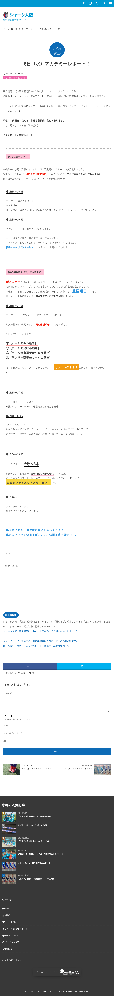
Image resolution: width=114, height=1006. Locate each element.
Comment (7, 693)
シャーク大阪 (9, 922)
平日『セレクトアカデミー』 (15, 78)
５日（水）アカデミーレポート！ (36, 768)
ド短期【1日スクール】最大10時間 (32, 825)
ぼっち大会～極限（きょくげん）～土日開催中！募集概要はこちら (37, 646)
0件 (22, 73)
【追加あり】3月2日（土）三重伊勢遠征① (35, 816)
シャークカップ (10, 935)
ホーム (6, 908)
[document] (58, 154)
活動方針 (7, 915)
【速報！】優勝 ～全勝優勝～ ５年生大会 (37, 878)
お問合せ (7, 949)
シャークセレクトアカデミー (15, 928)
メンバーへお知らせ (11, 942)
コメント (24, 673)
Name (5, 725)
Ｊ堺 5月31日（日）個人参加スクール (34, 863)
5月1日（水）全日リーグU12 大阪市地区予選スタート (41, 854)
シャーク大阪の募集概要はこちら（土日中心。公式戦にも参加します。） (40, 631)
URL (4, 741)
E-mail (5, 733)
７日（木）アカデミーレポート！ (77, 768)
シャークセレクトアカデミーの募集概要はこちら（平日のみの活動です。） (42, 641)
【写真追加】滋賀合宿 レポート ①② (33, 841)
